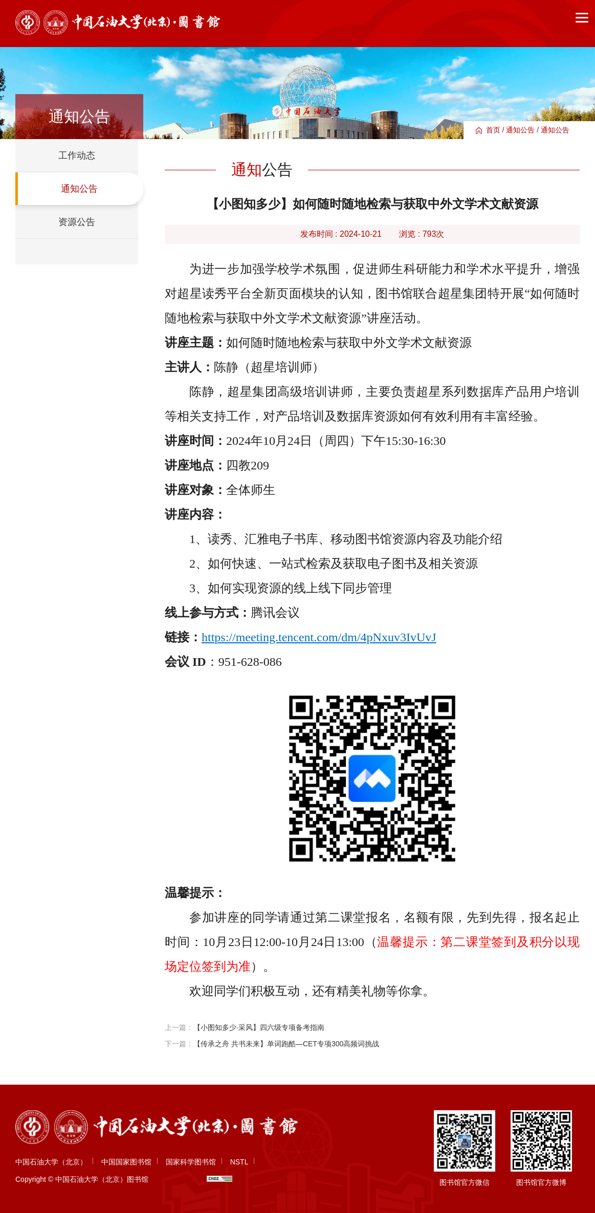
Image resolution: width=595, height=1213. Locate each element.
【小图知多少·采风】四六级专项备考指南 (258, 1027)
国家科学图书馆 (191, 1162)
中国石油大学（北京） (51, 1162)
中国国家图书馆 (126, 1162)
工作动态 (76, 155)
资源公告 (76, 222)
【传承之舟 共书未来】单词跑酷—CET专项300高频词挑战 (286, 1044)
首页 (493, 130)
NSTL (239, 1162)
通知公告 (520, 130)
